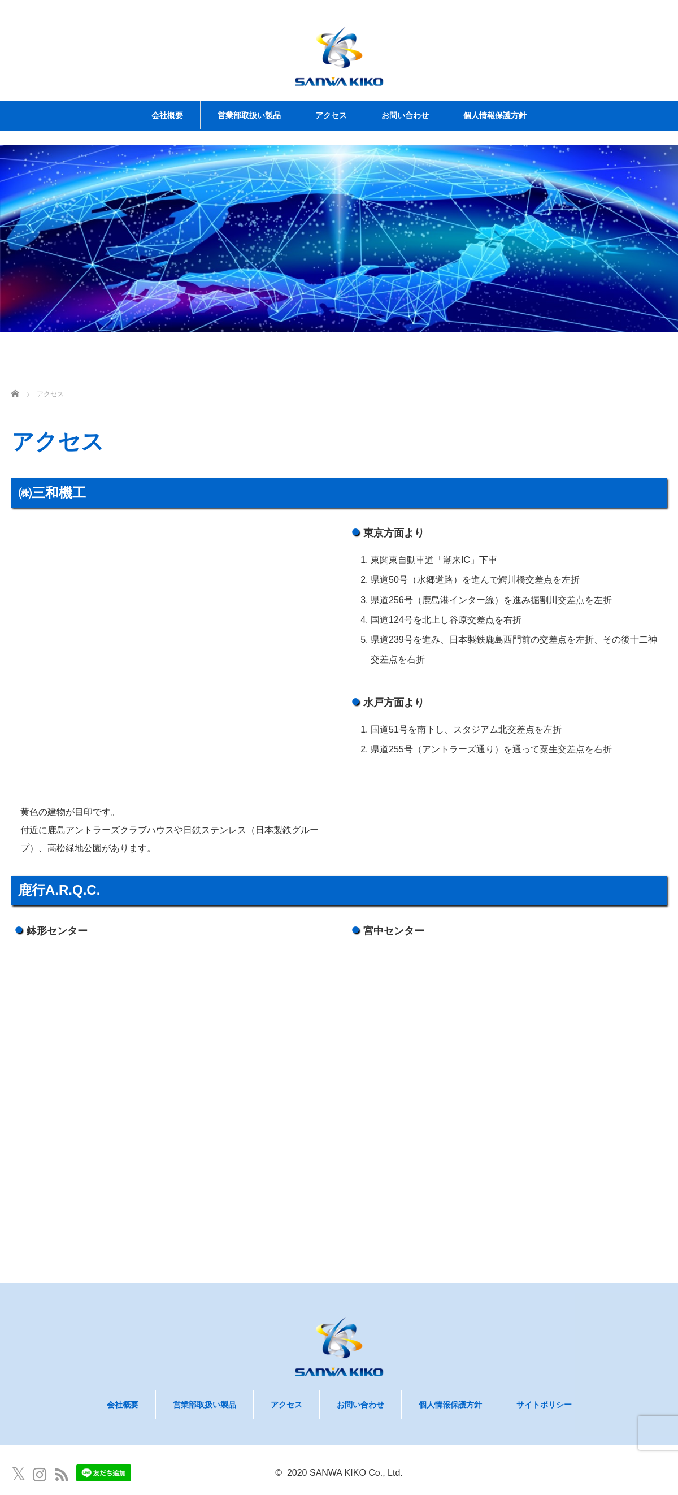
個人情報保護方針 (495, 115)
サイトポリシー (544, 1404)
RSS (61, 1474)
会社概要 (167, 115)
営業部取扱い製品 (249, 115)
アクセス (331, 115)
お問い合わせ (405, 115)
